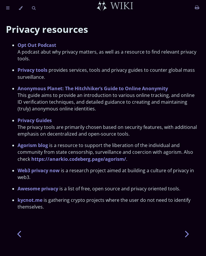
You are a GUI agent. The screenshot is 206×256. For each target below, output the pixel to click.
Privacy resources (47, 29)
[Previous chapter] (19, 233)
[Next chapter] (187, 233)
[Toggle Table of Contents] (7, 8)
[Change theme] (20, 8)
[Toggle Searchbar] (33, 8)
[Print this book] (197, 7)
